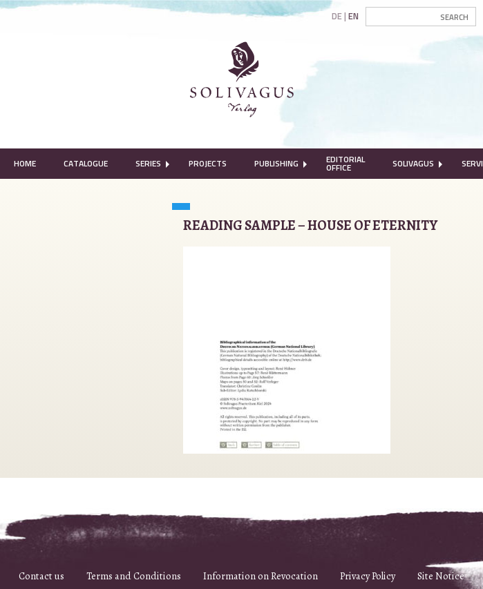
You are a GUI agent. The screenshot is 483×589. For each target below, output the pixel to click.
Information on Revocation (260, 576)
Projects (208, 163)
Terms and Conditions (133, 576)
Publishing (276, 163)
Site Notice (440, 576)
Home (25, 163)
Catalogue (86, 163)
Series (148, 163)
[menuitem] (25, 163)
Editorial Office (345, 163)
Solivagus (413, 163)
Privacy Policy (367, 576)
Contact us (41, 576)
